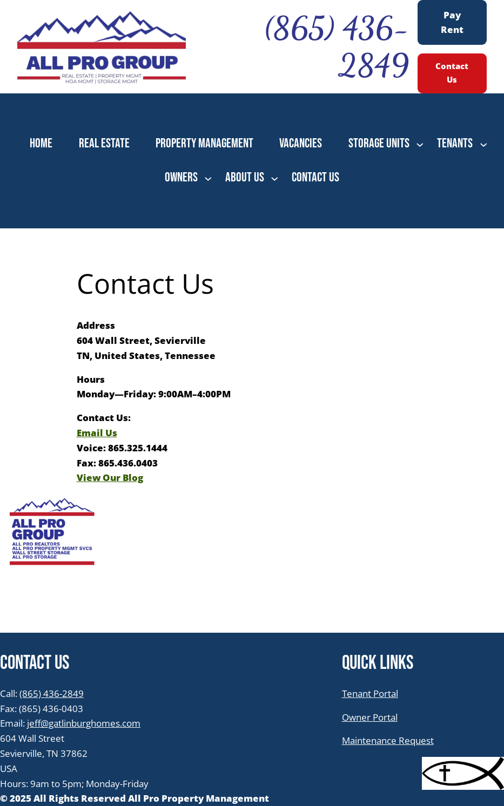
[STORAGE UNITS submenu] (420, 144)
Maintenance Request (388, 740)
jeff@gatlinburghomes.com (83, 722)
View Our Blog (110, 477)
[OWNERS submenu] (208, 178)
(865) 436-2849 (51, 693)
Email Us (97, 432)
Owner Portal (370, 716)
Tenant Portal (370, 693)
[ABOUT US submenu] (275, 178)
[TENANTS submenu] (484, 144)
